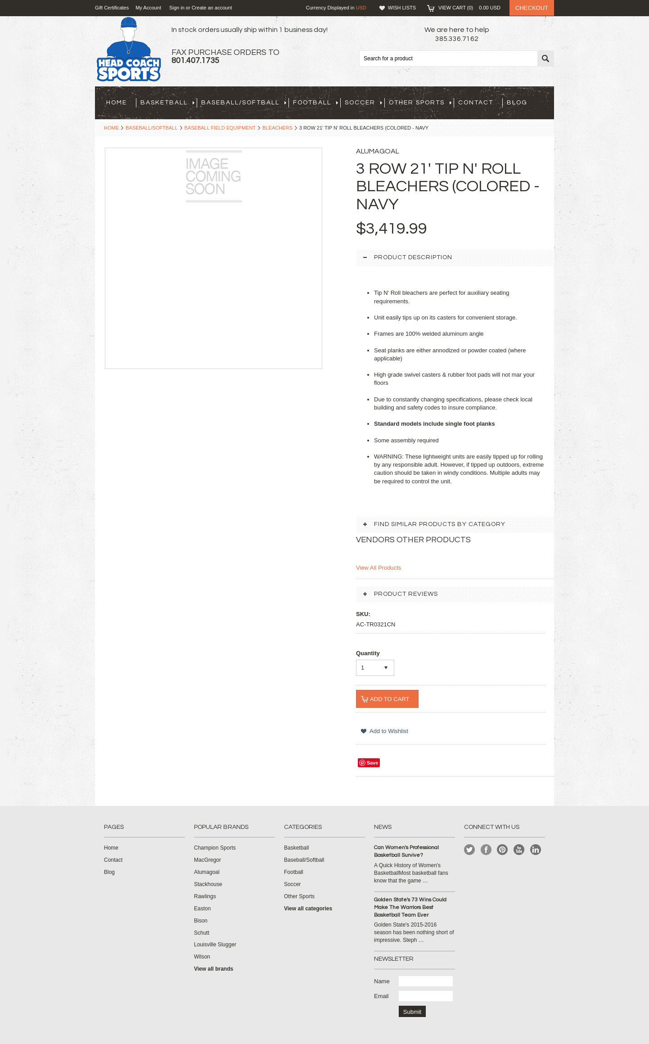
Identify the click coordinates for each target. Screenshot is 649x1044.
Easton (202, 908)
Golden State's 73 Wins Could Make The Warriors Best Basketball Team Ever (410, 907)
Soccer (363, 102)
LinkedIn (535, 849)
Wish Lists (402, 7)
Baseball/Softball (243, 102)
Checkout (531, 7)
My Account (148, 7)
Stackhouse (208, 884)
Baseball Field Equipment (220, 127)
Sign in (177, 7)
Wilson (202, 957)
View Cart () (469, 7)
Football (315, 102)
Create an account (212, 7)
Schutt (201, 933)
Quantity (368, 653)
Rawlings (205, 896)
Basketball (167, 102)
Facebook (486, 849)
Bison (200, 921)
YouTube (519, 849)
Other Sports (420, 102)
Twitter (469, 849)
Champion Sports (215, 848)
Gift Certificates (112, 7)
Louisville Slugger (215, 944)
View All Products (378, 567)
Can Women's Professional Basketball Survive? (406, 851)
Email (381, 996)
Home (111, 127)
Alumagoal (207, 872)
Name (382, 981)
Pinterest (502, 849)
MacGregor (207, 860)
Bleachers (277, 127)
